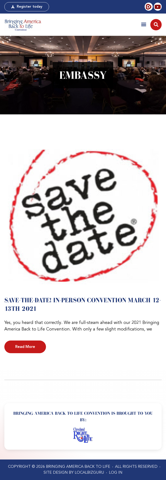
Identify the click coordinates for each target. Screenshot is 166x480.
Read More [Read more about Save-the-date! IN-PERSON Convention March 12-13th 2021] (25, 347)
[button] (143, 24)
